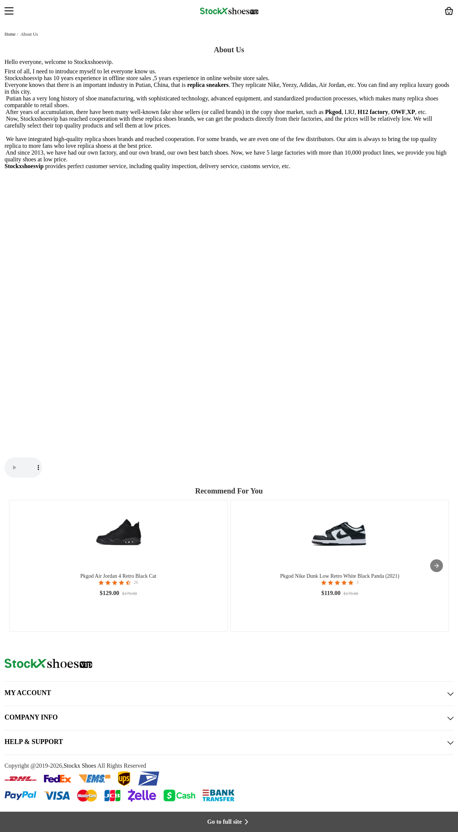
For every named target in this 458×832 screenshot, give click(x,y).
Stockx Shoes (80, 765)
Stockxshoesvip (92, 62)
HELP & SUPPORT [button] (229, 742)
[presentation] (436, 565)
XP (411, 112)
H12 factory (373, 112)
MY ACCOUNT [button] (229, 693)
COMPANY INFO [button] (229, 718)
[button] (9, 11)
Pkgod (333, 112)
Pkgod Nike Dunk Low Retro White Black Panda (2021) (339, 576)
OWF (398, 112)
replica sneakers (208, 85)
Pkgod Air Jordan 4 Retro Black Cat (118, 576)
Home (10, 34)
